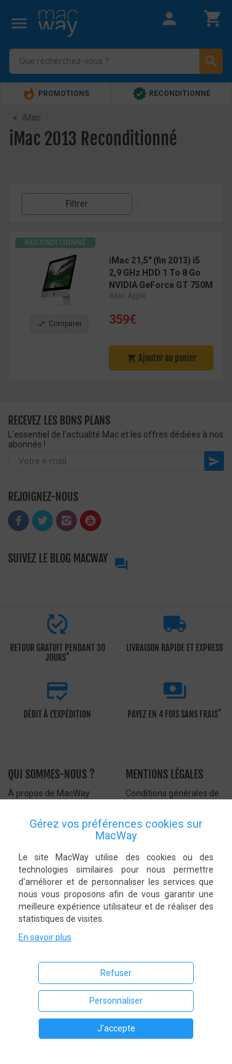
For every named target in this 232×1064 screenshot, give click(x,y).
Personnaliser (116, 1001)
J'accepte (116, 1028)
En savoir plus (44, 937)
